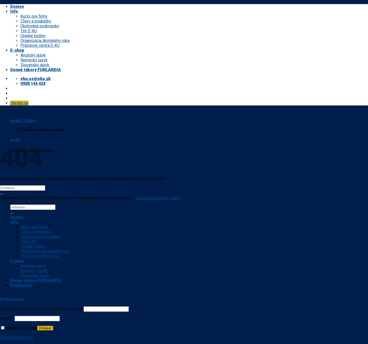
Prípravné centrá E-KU (40, 45)
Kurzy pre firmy (34, 16)
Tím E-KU (28, 30)
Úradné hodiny (33, 35)
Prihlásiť (45, 328)
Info (14, 11)
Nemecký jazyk (34, 60)
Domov (17, 6)
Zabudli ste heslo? (16, 337)
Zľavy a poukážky (35, 21)
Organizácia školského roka (45, 40)
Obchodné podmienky (39, 26)
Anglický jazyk (33, 55)
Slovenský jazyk (34, 64)
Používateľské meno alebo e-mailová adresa (41, 308)
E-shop (17, 50)
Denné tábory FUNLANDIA (35, 69)
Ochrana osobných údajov (158, 198)
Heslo (7, 318)
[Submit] (2, 194)
